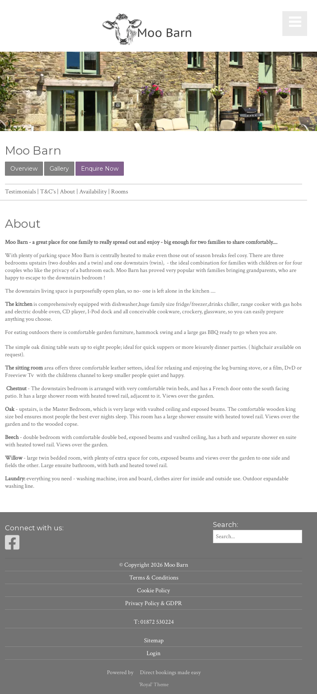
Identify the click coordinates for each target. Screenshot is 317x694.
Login (154, 653)
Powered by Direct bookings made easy (154, 672)
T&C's (48, 191)
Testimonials (20, 191)
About (67, 191)
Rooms (119, 191)
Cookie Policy (153, 590)
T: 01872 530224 (154, 622)
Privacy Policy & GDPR (153, 603)
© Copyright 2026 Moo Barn (153, 564)
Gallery (59, 168)
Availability (93, 191)
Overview (24, 168)
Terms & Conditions (153, 577)
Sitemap (153, 640)
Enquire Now (99, 168)
